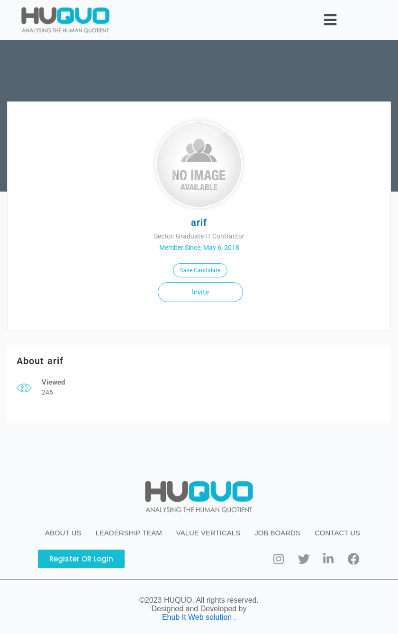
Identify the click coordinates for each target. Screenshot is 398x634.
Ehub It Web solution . (199, 617)
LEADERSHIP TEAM (129, 533)
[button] (330, 20)
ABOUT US (63, 533)
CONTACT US (337, 533)
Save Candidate (200, 270)
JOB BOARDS (277, 533)
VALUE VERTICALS (208, 533)
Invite (200, 292)
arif (199, 222)
